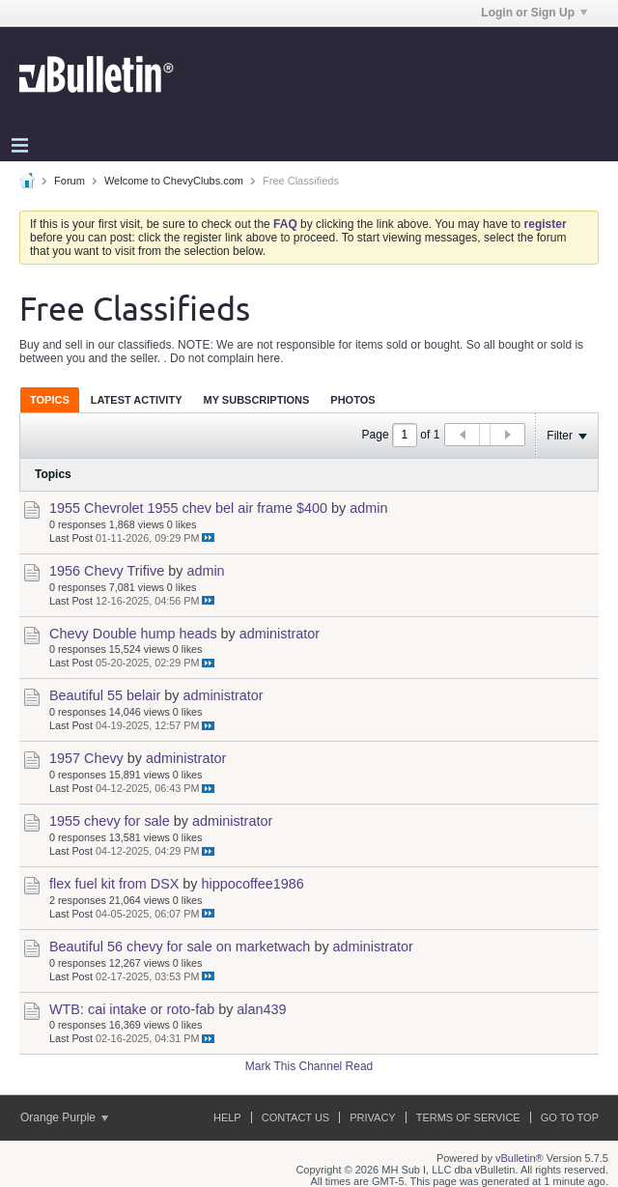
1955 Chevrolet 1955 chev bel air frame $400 (188, 508)
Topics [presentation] (50, 400)
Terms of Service (468, 1117)
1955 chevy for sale (109, 821)
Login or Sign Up (534, 12)
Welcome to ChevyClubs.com (173, 180)
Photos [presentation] (352, 400)
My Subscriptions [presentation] (257, 400)
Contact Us (296, 1117)
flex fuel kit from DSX (114, 883)
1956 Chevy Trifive (106, 571)
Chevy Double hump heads (133, 633)
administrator (279, 633)
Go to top (570, 1117)
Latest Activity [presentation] (137, 400)
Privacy (372, 1117)
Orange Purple (64, 1117)
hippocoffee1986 (253, 883)
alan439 (261, 1009)
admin (368, 508)
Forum (69, 180)
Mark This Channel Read (309, 1066)
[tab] (49, 399)
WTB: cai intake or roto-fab (131, 1009)
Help (227, 1117)
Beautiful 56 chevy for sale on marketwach (179, 946)
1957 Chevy (86, 758)
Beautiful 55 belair (104, 695)
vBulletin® (519, 1158)
